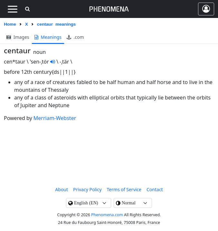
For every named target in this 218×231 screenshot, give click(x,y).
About (61, 189)
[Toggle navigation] (12, 9)
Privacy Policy (87, 189)
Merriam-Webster (54, 118)
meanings (48, 37)
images (17, 37)
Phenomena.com (107, 215)
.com (75, 37)
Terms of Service (124, 189)
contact (155, 189)
